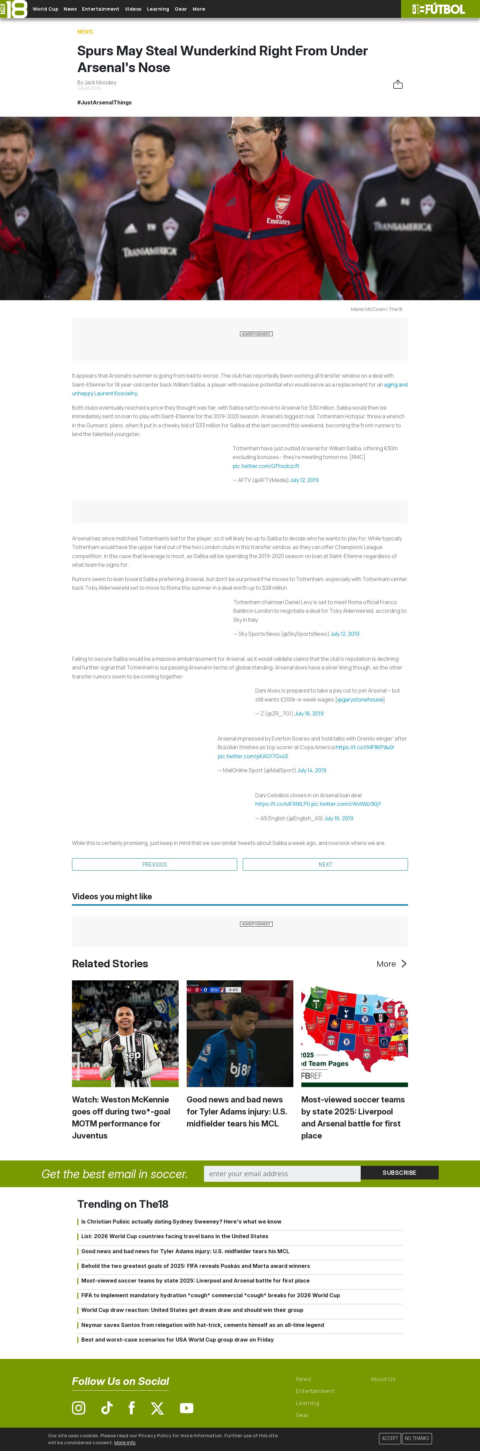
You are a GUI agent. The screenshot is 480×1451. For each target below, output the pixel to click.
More (236, 9)
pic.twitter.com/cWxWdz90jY (346, 804)
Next (325, 865)
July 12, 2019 (304, 480)
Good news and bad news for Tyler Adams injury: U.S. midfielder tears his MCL (237, 1112)
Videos (154, 9)
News (80, 9)
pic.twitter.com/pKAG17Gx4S (253, 756)
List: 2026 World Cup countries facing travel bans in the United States (174, 1237)
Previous (154, 865)
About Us (383, 1380)
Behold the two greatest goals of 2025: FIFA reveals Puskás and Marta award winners (195, 1267)
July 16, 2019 (309, 713)
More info (125, 1442)
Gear (213, 9)
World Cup (51, 9)
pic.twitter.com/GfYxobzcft (266, 466)
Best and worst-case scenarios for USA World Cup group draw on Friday (177, 1340)
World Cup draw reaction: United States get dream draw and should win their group (192, 1311)
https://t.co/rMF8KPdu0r (365, 747)
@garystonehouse (360, 699)
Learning (185, 9)
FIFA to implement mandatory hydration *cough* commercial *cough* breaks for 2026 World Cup (210, 1296)
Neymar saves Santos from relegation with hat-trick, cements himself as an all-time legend (202, 1325)
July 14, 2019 (311, 770)
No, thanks (417, 1438)
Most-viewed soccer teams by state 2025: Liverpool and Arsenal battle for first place (195, 1281)
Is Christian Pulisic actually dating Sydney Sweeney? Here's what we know (181, 1222)
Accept (390, 1438)
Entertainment (117, 9)
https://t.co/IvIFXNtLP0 (282, 804)
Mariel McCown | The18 (377, 309)
